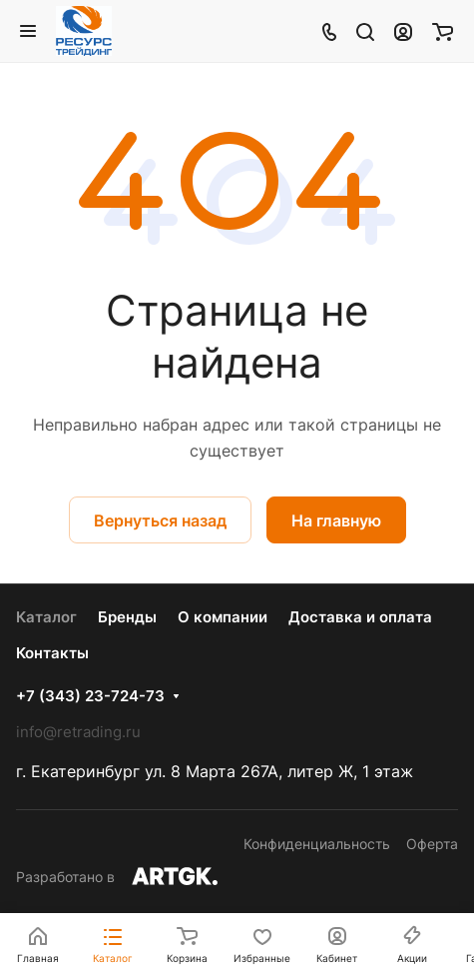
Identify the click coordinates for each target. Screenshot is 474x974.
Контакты (52, 652)
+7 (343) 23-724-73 (90, 696)
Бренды (127, 616)
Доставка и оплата (360, 616)
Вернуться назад (160, 520)
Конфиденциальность (316, 843)
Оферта (432, 843)
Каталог (46, 616)
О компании (222, 616)
